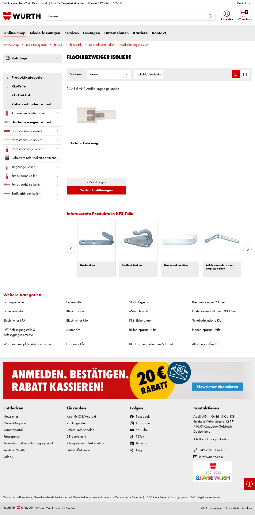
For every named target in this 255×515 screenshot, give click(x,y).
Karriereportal (13, 430)
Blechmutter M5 (14, 320)
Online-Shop (14, 33)
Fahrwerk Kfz (75, 344)
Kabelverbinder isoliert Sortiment (31, 157)
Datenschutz (232, 508)
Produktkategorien (36, 45)
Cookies (247, 508)
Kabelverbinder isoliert (100, 45)
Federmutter (74, 302)
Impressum (216, 508)
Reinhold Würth (14, 450)
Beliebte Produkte (149, 74)
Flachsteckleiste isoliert (31, 139)
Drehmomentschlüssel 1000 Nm (214, 311)
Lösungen (91, 33)
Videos (8, 457)
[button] (227, 16)
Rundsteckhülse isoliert (31, 184)
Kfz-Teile (57, 45)
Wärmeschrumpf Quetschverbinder (27, 344)
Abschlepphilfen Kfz (205, 344)
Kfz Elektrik (74, 45)
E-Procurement (76, 437)
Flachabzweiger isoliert (134, 45)
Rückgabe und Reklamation (85, 443)
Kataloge (32, 58)
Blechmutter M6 (77, 320)
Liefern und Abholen (80, 430)
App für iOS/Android (81, 416)
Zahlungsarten (77, 423)
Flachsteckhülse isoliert (31, 130)
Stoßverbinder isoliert (31, 193)
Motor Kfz (73, 330)
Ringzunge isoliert (31, 166)
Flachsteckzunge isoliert (31, 148)
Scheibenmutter (13, 311)
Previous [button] (71, 249)
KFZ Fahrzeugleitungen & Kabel (151, 344)
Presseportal (11, 437)
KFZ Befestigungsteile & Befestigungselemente (19, 332)
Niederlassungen (45, 33)
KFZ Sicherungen (140, 320)
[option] (96, 248)
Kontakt (159, 33)
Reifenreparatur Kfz (142, 330)
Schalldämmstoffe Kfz (206, 320)
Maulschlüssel (138, 311)
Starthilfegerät (139, 302)
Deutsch (242, 3)
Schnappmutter (13, 302)
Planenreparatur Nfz (206, 330)
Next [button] (247, 249)
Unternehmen (116, 33)
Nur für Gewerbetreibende (67, 3)
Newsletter (10, 416)
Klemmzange (75, 311)
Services (71, 33)
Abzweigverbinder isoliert (31, 113)
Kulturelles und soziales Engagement (28, 443)
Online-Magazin (14, 423)
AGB (204, 508)
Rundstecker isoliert (31, 175)
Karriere (140, 33)
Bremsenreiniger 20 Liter (208, 302)
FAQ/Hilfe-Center (78, 450)
